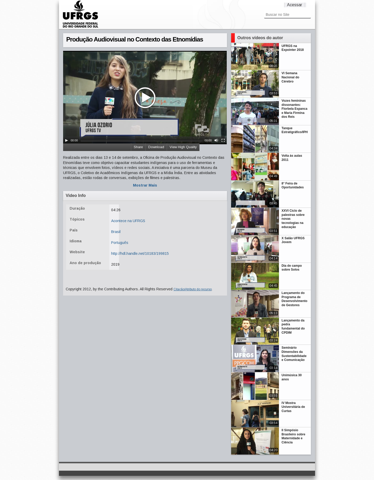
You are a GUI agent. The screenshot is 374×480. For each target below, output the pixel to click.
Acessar (294, 5)
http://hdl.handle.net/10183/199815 (140, 253)
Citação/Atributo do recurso (192, 289)
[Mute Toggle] (216, 140)
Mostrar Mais (145, 185)
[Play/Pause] (66, 140)
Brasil (116, 232)
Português (119, 243)
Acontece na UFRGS (128, 221)
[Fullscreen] (223, 140)
